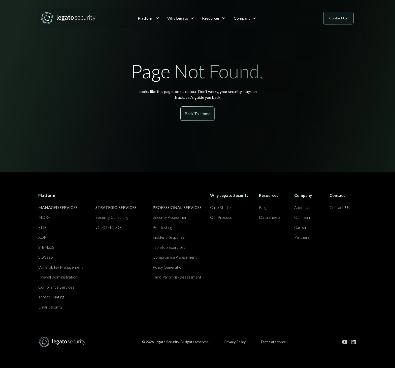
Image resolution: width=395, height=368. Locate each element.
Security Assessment (171, 217)
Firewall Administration (57, 276)
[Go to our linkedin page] (354, 342)
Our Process (221, 217)
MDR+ (44, 217)
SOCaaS (45, 257)
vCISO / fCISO (108, 227)
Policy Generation (168, 267)
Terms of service (273, 342)
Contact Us (340, 207)
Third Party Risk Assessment (177, 276)
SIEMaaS (46, 247)
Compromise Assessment (175, 257)
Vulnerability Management (60, 267)
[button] (148, 18)
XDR (42, 237)
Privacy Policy (235, 342)
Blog (263, 207)
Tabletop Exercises (169, 247)
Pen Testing (162, 227)
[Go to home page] (62, 342)
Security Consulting (111, 217)
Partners (301, 237)
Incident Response (169, 237)
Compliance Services (56, 287)
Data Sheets (270, 217)
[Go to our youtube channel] (345, 342)
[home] (73, 18)
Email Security (50, 306)
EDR (42, 227)
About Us (302, 207)
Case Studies (221, 207)
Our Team (302, 217)
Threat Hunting (51, 296)
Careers (301, 227)
